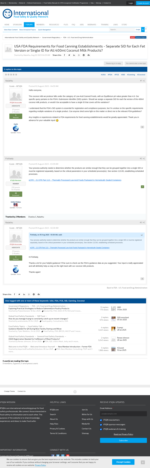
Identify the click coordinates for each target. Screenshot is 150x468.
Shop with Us (87, 419)
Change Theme (9, 391)
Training (105, 25)
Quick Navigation (44, 30)
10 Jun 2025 (121, 350)
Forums (29, 25)
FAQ (74, 25)
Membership (13, 3)
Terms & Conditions (58, 433)
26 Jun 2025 (122, 340)
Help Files (54, 424)
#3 (142, 222)
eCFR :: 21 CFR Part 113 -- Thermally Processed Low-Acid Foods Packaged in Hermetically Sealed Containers (75, 180)
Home (7, 25)
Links (115, 25)
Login (131, 3)
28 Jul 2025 (121, 330)
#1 (142, 80)
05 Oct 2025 (122, 320)
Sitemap (98, 3)
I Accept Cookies (123, 462)
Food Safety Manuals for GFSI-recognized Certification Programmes (66, 3)
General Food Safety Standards (50, 336)
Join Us (85, 409)
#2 (142, 158)
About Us (3, 3)
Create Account (143, 3)
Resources (54, 25)
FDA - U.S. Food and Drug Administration (48, 306)
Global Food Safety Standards (21, 316)
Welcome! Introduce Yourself (42, 346)
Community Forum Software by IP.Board (16, 456)
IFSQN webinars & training (115, 429)
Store (125, 25)
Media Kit (86, 424)
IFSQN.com (54, 409)
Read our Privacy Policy (123, 434)
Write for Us (87, 414)
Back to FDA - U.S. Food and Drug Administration (127, 288)
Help (92, 3)
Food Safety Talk (35, 326)
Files (66, 25)
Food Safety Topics (17, 326)
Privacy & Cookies (57, 428)
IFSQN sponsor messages (114, 424)
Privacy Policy (40, 465)
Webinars (92, 25)
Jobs (82, 25)
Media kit (22, 3)
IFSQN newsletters (112, 420)
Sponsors (17, 25)
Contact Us (107, 3)
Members (41, 25)
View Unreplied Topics (27, 30)
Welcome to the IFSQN (18, 346)
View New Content (11, 30)
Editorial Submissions (34, 3)
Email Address (107, 408)
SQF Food (41, 316)
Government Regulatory (19, 306)
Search (53, 414)
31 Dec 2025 (122, 309)
